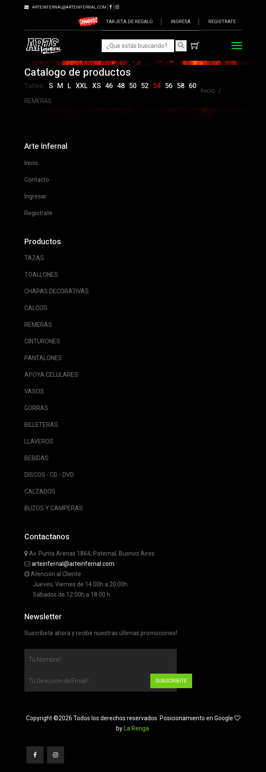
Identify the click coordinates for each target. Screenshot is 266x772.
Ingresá (180, 21)
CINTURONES (42, 341)
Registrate (222, 21)
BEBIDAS (36, 458)
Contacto (36, 179)
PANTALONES (43, 358)
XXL (82, 86)
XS (96, 86)
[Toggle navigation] (236, 46)
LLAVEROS (38, 441)
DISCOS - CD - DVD (49, 474)
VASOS (34, 391)
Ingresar (35, 196)
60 (192, 86)
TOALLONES (41, 274)
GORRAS (36, 408)
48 (121, 86)
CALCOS (35, 308)
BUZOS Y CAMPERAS (53, 508)
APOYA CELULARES (51, 374)
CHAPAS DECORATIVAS (56, 291)
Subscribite (171, 681)
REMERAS (38, 101)
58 (180, 86)
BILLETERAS (41, 424)
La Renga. (137, 728)
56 (168, 86)
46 (109, 86)
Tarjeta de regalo (129, 21)
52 (145, 86)
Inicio (208, 90)
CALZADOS (40, 491)
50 (133, 86)
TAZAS (34, 257)
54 (157, 86)
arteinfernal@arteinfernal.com (73, 563)
